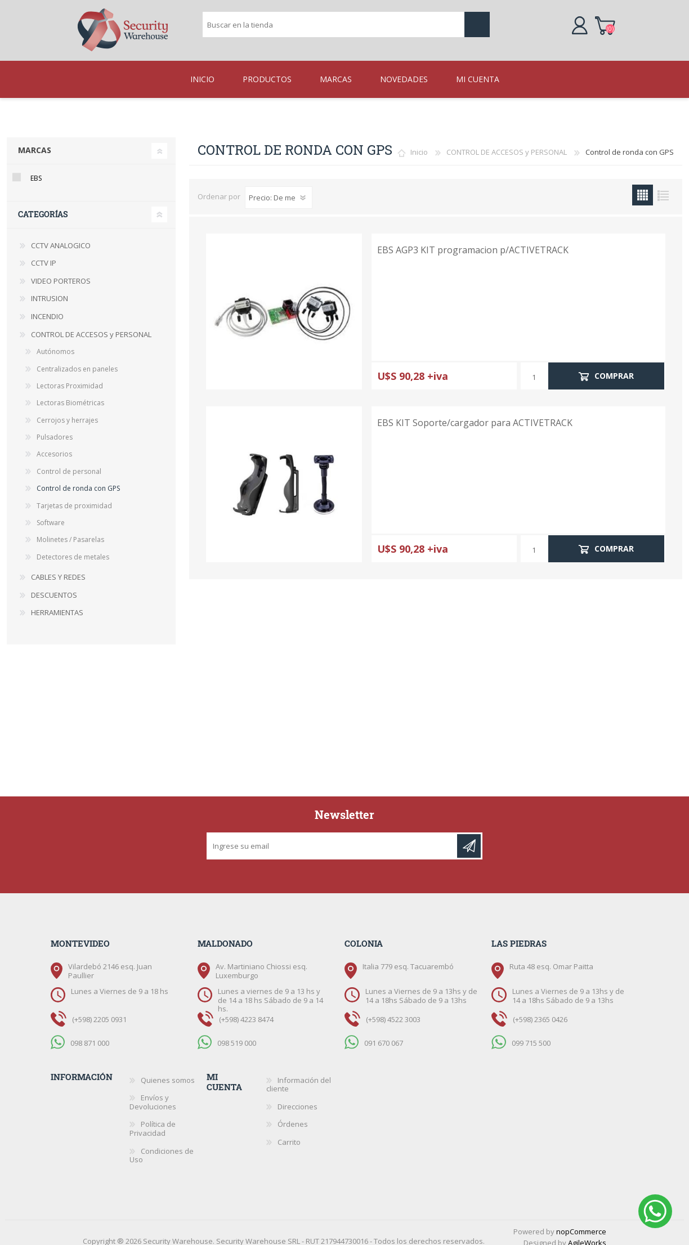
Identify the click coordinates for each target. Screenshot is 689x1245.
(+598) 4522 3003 (393, 1010)
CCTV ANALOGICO (61, 236)
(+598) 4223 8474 (246, 1010)
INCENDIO (47, 307)
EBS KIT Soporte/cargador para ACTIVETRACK (474, 414)
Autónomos (55, 342)
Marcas (34, 141)
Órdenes (293, 1115)
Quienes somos (168, 1071)
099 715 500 (531, 1033)
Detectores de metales (73, 548)
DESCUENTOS (54, 586)
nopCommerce (581, 1222)
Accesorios (54, 445)
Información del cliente (298, 1075)
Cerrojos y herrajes (67, 411)
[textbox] (333, 20)
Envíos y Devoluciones (152, 1093)
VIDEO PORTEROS (61, 272)
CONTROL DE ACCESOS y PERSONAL (506, 143)
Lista (663, 186)
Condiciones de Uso (161, 1146)
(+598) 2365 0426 (540, 1010)
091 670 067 (383, 1033)
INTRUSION (49, 289)
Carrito (593, 19)
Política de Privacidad (152, 1119)
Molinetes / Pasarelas (70, 530)
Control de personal (69, 462)
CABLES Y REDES (58, 568)
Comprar (614, 366)
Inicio (419, 143)
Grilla (642, 186)
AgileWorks (587, 1234)
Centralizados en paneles (77, 360)
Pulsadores (55, 428)
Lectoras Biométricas (70, 393)
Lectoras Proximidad (70, 377)
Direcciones (297, 1097)
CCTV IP (43, 254)
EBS (36, 169)
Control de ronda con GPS (78, 479)
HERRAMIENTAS (57, 603)
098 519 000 (236, 1033)
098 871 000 (89, 1033)
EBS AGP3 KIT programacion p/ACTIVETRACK (473, 241)
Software (51, 513)
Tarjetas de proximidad (74, 496)
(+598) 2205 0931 (99, 1010)
